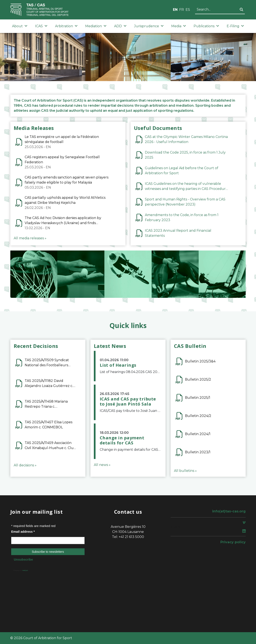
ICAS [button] (41, 26)
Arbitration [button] (66, 26)
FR (181, 10)
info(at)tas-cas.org (229, 511)
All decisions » (25, 465)
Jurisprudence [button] (149, 26)
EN (175, 10)
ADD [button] (120, 26)
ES (188, 10)
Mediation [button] (95, 26)
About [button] (19, 26)
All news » (102, 465)
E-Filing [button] (235, 26)
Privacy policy (233, 542)
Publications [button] (206, 26)
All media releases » (30, 238)
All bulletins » (185, 471)
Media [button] (178, 26)
